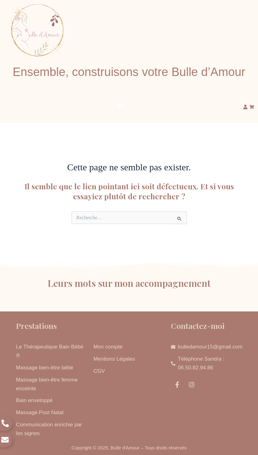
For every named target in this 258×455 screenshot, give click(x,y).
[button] (120, 107)
